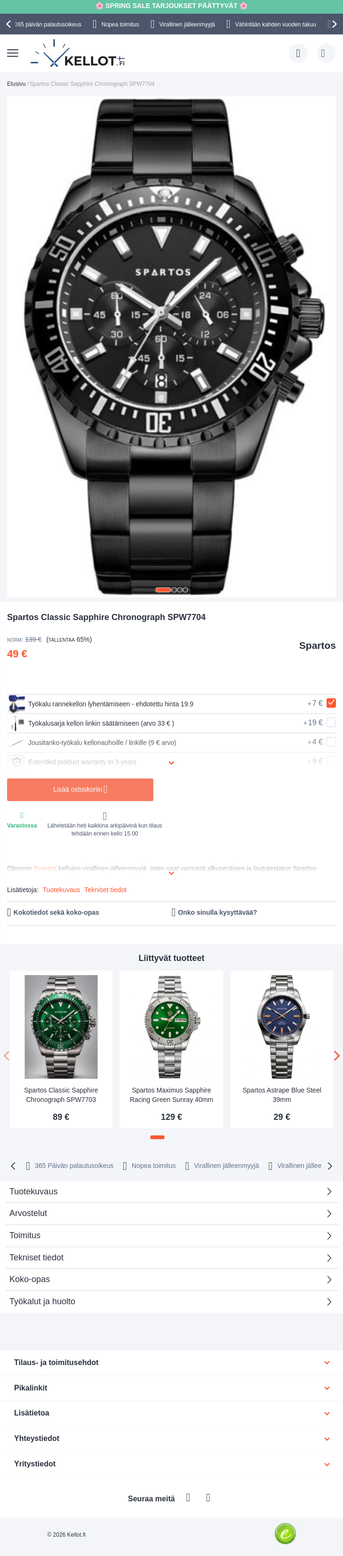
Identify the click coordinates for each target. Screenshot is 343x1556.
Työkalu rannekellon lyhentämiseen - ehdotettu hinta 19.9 (101, 704)
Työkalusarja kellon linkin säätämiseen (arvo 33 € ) (91, 723)
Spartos (317, 645)
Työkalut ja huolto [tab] (42, 1301)
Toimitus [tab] (24, 1235)
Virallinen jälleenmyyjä (187, 24)
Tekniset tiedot (105, 890)
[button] (163, 590)
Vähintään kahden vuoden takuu (275, 24)
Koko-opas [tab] (29, 1279)
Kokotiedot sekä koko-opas (56, 912)
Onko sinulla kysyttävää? (217, 912)
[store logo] (79, 53)
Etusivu (16, 84)
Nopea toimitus (120, 24)
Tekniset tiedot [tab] (36, 1257)
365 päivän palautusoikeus (48, 24)
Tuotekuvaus (61, 890)
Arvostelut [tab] (168, 1216)
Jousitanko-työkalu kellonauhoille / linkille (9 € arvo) (92, 742)
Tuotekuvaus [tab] (33, 1191)
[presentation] (10, 24)
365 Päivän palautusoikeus (74, 1165)
